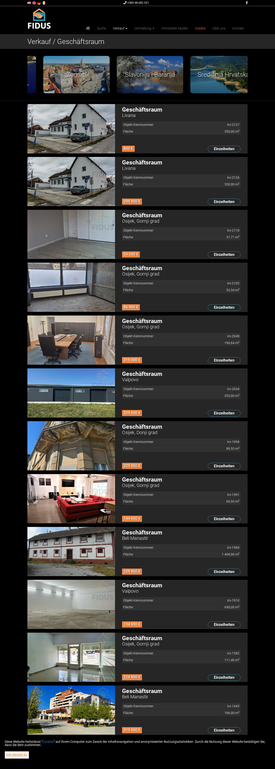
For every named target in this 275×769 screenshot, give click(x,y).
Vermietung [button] (144, 28)
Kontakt (238, 28)
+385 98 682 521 (136, 2)
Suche (101, 28)
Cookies (48, 742)
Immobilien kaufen (174, 28)
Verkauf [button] (120, 28)
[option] (64, 74)
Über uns (218, 28)
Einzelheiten (224, 149)
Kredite (200, 28)
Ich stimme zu (17, 755)
